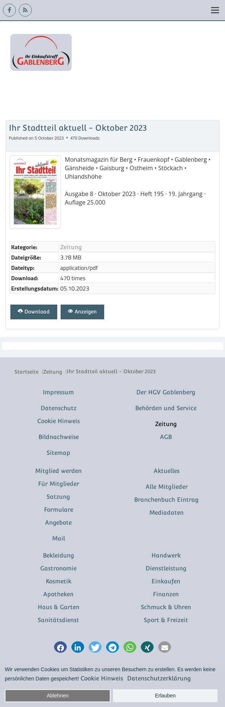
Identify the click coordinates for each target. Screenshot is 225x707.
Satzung (58, 496)
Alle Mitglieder (167, 486)
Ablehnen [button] (57, 696)
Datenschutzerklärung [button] (159, 678)
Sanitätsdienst (58, 620)
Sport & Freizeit (166, 620)
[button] (60, 647)
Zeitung (71, 247)
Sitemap (58, 452)
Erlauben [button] (165, 696)
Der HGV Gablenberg (165, 392)
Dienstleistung (166, 568)
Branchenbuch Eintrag (166, 499)
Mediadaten (166, 512)
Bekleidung (58, 555)
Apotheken (58, 594)
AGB (166, 436)
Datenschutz (58, 408)
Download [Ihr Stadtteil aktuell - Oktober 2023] (34, 312)
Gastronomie (58, 568)
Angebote (58, 522)
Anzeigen (82, 312)
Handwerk (166, 555)
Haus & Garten (58, 607)
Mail (58, 538)
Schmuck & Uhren (166, 607)
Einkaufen (165, 581)
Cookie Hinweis (58, 421)
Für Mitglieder (58, 483)
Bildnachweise (58, 436)
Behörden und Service (166, 408)
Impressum (58, 392)
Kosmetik (58, 581)
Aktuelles (167, 470)
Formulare (58, 509)
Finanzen (166, 594)
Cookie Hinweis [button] (102, 678)
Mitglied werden (58, 470)
